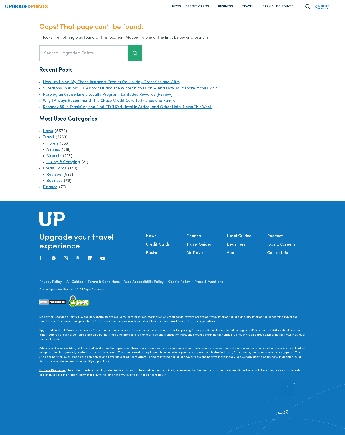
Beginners (236, 244)
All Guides (74, 282)
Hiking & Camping (63, 162)
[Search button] (135, 53)
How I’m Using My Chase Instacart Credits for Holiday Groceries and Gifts (111, 82)
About (232, 253)
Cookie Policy (179, 282)
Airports (53, 156)
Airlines (53, 150)
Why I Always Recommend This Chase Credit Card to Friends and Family (109, 101)
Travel (247, 6)
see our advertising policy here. (258, 357)
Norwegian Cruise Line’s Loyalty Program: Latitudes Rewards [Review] (107, 95)
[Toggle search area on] (307, 6)
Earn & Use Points (277, 6)
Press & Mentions (209, 282)
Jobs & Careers (281, 244)
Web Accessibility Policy (144, 282)
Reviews (54, 175)
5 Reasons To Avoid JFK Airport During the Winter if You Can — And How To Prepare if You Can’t (130, 88)
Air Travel (195, 253)
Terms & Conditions (104, 282)
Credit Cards (197, 6)
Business (225, 6)
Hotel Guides (239, 236)
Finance (50, 187)
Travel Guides (199, 244)
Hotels (52, 143)
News (176, 6)
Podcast (275, 236)
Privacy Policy (50, 282)
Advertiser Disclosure (322, 7)
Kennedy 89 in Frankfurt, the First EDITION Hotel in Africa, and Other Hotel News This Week (127, 107)
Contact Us (277, 253)
